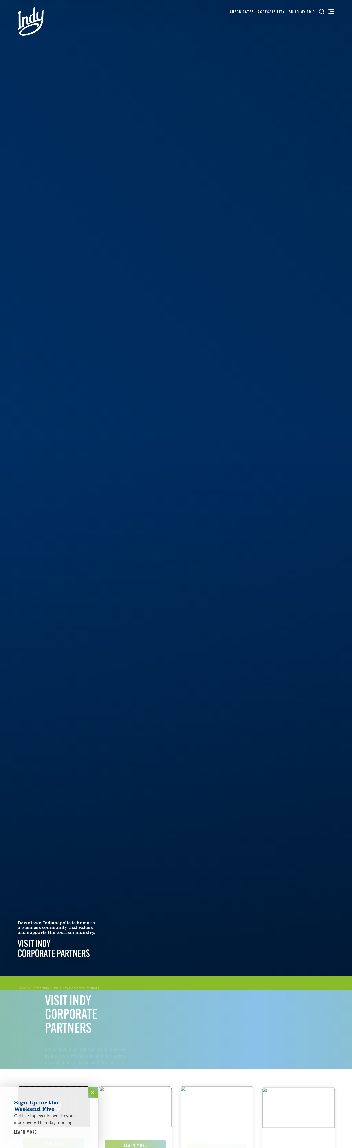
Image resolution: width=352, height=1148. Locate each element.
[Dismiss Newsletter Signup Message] (93, 1092)
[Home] (31, 21)
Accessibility (271, 12)
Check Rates (242, 12)
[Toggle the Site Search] (321, 11)
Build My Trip (302, 12)
